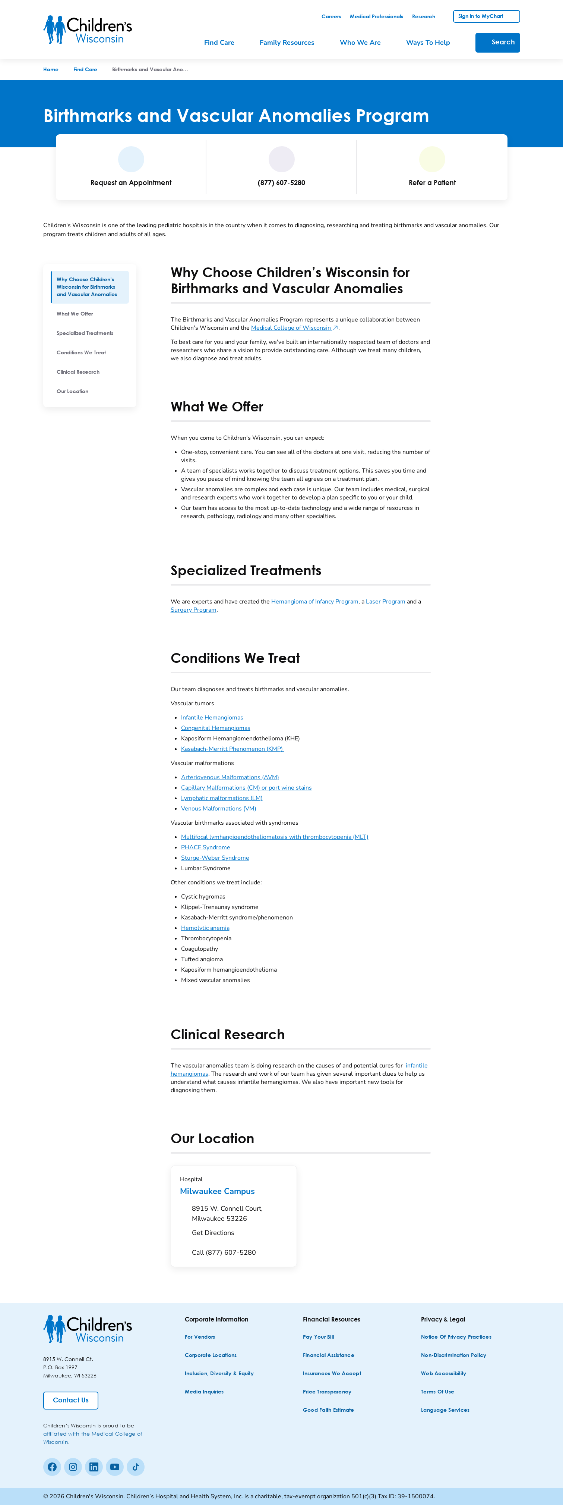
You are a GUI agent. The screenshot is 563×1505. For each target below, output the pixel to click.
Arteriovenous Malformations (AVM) (230, 777)
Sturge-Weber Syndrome (215, 858)
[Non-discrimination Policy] (453, 1356)
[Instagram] (73, 1467)
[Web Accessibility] (443, 1374)
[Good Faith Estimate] (328, 1410)
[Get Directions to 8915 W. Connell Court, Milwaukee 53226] (240, 1223)
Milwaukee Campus (234, 1191)
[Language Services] (445, 1410)
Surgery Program (193, 610)
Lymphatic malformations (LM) (222, 798)
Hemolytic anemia (205, 928)
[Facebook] (52, 1467)
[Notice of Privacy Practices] (456, 1337)
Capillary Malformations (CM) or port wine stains (246, 788)
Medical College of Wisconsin (294, 328)
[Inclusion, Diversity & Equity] (219, 1374)
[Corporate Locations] (211, 1356)
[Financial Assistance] (328, 1356)
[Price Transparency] (327, 1392)
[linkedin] (94, 1467)
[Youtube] (115, 1467)
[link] (331, 16)
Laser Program (385, 602)
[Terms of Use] (437, 1392)
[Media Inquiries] (204, 1392)
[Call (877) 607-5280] (224, 1253)
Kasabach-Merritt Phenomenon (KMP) (232, 749)
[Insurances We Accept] (332, 1374)
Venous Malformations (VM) (218, 809)
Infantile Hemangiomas (212, 718)
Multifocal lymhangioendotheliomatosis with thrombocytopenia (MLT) (275, 837)
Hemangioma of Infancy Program (314, 602)
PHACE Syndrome (205, 847)
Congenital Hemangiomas (215, 728)
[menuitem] (90, 287)
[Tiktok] (136, 1467)
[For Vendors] (200, 1337)
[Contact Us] (70, 1401)
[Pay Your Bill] (318, 1337)
